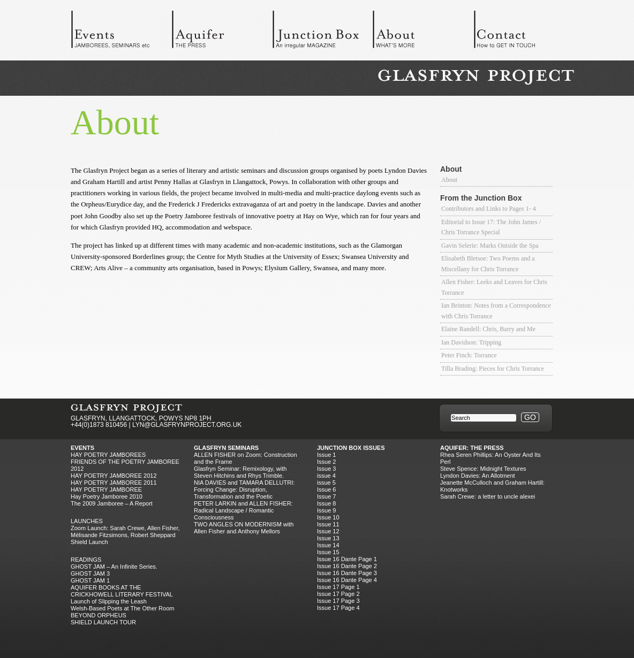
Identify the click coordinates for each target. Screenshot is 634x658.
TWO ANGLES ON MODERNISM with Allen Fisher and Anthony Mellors (243, 527)
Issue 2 (326, 461)
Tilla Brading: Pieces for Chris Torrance (492, 368)
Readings (86, 559)
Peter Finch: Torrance (469, 355)
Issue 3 (326, 468)
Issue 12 (328, 531)
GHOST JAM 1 (90, 580)
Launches (87, 521)
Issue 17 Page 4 (338, 608)
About (423, 32)
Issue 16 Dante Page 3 (347, 573)
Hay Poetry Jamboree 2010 (106, 496)
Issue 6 (326, 489)
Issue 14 (328, 545)
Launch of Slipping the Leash (109, 601)
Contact (523, 32)
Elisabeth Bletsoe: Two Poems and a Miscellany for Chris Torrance (488, 264)
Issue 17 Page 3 (338, 601)
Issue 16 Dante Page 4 (347, 580)
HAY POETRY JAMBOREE (106, 489)
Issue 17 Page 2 (338, 594)
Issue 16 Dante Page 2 (347, 566)
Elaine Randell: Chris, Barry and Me (488, 329)
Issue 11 (328, 524)
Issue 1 (326, 455)
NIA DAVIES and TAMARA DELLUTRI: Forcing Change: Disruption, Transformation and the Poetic (244, 489)
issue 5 (326, 482)
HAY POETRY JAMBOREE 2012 (114, 475)
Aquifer (221, 32)
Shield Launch (89, 542)
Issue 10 (328, 517)
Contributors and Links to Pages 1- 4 (488, 208)
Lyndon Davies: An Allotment (477, 475)
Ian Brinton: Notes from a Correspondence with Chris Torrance (496, 311)
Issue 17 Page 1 (338, 587)
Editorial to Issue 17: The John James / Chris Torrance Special (491, 227)
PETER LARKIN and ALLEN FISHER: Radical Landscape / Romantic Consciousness (243, 510)
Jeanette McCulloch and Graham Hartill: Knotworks (492, 486)
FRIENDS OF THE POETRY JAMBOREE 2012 (125, 465)
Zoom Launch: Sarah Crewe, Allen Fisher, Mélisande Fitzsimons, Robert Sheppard (125, 531)
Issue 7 (326, 496)
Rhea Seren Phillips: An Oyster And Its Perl (490, 458)
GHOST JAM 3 (90, 573)
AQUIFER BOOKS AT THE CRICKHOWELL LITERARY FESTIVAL (122, 591)
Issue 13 (328, 538)
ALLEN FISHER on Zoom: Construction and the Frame (245, 458)
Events (121, 32)
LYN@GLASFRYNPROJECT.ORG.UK (186, 425)
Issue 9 (326, 510)
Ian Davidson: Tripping (471, 342)
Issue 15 (328, 552)
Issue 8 (326, 503)
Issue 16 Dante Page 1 (347, 559)
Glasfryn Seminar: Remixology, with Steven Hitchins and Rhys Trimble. (240, 472)
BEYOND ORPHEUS (98, 615)
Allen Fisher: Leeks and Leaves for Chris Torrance (494, 287)
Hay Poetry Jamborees (108, 455)
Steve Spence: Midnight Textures (483, 468)
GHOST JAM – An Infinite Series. (114, 566)
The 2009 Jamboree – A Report (112, 503)
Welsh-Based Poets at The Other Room (122, 608)
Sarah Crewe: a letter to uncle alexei (487, 496)
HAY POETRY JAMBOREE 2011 (114, 482)
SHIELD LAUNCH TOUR (103, 622)
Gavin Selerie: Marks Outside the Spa (490, 245)
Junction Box (322, 32)
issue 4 (326, 475)
